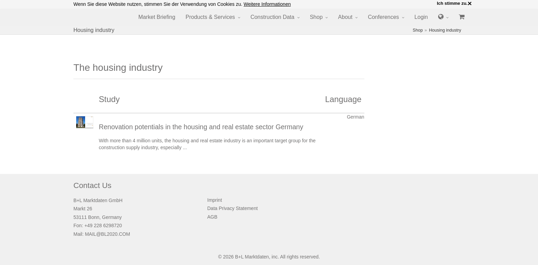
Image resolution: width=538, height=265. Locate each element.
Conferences (383, 17)
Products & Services (210, 17)
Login (421, 17)
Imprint (214, 200)
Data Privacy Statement (232, 208)
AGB (212, 217)
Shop (316, 17)
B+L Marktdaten (252, 257)
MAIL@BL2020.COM (107, 234)
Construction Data (272, 17)
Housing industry (445, 30)
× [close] (470, 3)
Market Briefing (156, 17)
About (345, 17)
